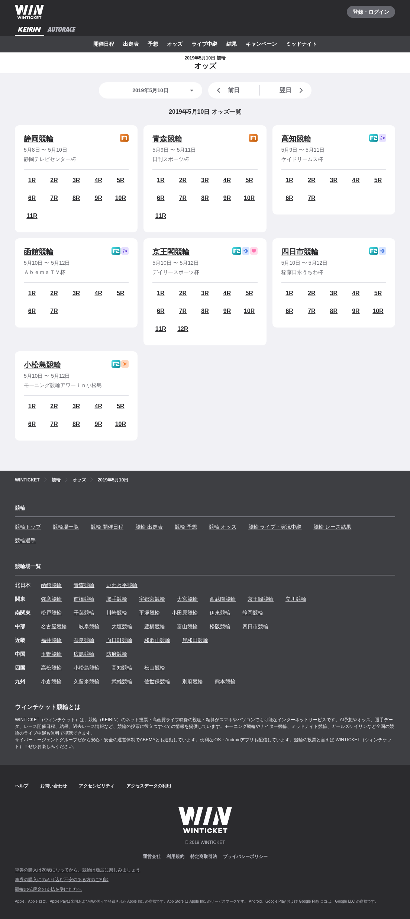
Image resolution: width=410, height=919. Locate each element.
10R (120, 198)
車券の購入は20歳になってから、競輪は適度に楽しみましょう (77, 870)
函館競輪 (39, 252)
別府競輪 (192, 681)
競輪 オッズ (222, 527)
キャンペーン (261, 44)
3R (76, 180)
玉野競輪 (51, 654)
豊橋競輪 (154, 626)
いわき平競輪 (122, 585)
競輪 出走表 (149, 527)
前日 (227, 90)
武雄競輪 (122, 681)
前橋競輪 (84, 599)
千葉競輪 (84, 613)
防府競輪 (116, 654)
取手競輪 (116, 599)
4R (98, 180)
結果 (231, 44)
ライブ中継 (204, 44)
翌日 (293, 90)
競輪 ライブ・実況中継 (275, 527)
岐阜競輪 (89, 626)
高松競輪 (51, 668)
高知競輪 (296, 139)
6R (32, 198)
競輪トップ (28, 527)
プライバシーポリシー (245, 856)
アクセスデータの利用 (148, 786)
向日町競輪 (119, 640)
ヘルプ (21, 786)
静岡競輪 (39, 139)
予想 (153, 44)
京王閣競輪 (171, 252)
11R (31, 216)
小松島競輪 (42, 365)
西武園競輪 (223, 599)
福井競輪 (51, 640)
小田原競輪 (185, 613)
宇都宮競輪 (152, 599)
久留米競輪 (87, 681)
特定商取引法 (203, 856)
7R (54, 198)
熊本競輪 (225, 681)
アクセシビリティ (96, 786)
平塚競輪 (149, 613)
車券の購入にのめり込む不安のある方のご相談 (62, 879)
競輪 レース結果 (332, 527)
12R (182, 329)
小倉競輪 (51, 681)
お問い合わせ (53, 786)
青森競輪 (167, 139)
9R (98, 198)
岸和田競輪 (195, 640)
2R (54, 180)
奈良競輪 (84, 640)
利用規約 (175, 856)
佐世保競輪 (157, 681)
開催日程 (103, 44)
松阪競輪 (220, 626)
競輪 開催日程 (107, 527)
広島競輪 (84, 654)
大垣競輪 (122, 626)
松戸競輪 (51, 613)
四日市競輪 (300, 252)
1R (32, 180)
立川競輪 (295, 599)
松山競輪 (154, 668)
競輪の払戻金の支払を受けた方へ (48, 889)
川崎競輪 (116, 613)
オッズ (175, 44)
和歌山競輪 (157, 640)
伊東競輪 (220, 613)
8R (76, 198)
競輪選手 (25, 541)
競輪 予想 (186, 527)
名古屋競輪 (54, 626)
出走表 (131, 44)
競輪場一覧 (66, 527)
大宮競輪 (187, 599)
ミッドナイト (301, 44)
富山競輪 (187, 626)
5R (120, 180)
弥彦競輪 (51, 599)
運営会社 (152, 856)
